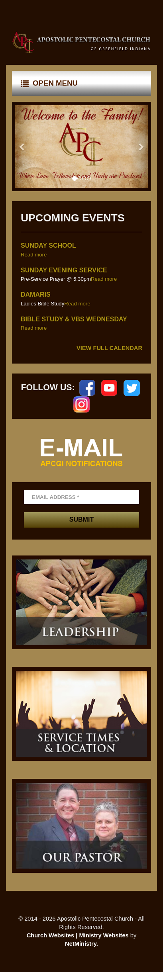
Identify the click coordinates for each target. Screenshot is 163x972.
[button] (22, 146)
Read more (34, 255)
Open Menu (49, 83)
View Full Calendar (109, 348)
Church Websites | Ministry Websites (78, 935)
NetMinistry (80, 944)
